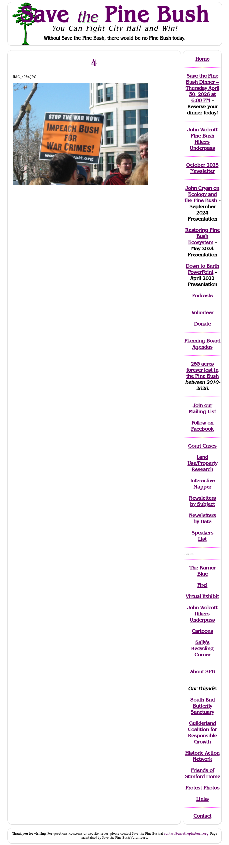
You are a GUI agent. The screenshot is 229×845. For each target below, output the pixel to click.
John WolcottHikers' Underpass (202, 613)
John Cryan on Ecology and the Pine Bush (202, 194)
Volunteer (202, 312)
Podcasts (202, 295)
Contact (202, 816)
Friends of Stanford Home (202, 773)
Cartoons (202, 631)
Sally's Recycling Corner (202, 648)
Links (202, 799)
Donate (202, 324)
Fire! (202, 585)
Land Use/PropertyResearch (202, 463)
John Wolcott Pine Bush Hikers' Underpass (202, 139)
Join (198, 405)
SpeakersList (202, 536)
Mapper (202, 487)
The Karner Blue (202, 571)
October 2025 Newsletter (202, 168)
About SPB (202, 671)
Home (202, 59)
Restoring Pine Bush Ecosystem (202, 236)
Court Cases (202, 446)
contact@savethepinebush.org (186, 834)
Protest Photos (202, 788)
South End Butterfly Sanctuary (202, 706)
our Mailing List (202, 408)
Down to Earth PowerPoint (202, 269)
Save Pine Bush (114, 14)
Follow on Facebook (202, 426)
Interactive (202, 480)
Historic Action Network (202, 756)
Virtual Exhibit (202, 596)
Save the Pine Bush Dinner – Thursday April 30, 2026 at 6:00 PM (202, 88)
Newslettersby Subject (202, 501)
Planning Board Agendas (202, 344)
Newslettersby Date (202, 518)
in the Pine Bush (202, 373)
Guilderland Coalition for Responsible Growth (202, 732)
